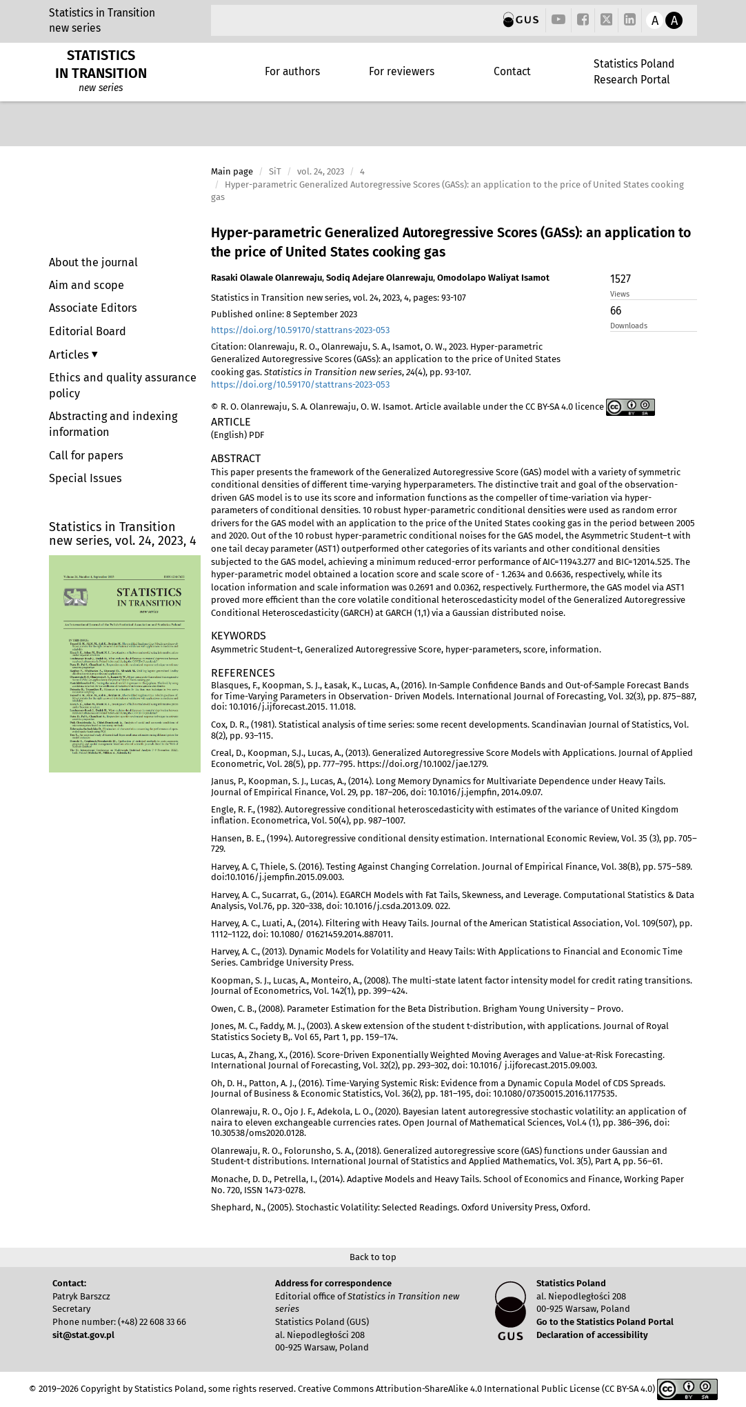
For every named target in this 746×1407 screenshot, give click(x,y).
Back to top (373, 1257)
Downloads (628, 325)
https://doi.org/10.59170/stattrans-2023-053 (300, 330)
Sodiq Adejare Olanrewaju (379, 277)
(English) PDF (237, 435)
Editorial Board (87, 331)
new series (75, 27)
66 (615, 310)
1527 (620, 279)
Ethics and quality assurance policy (122, 385)
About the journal (93, 262)
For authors (292, 71)
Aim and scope (86, 285)
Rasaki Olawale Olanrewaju (266, 277)
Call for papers (86, 455)
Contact (512, 71)
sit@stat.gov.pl (83, 1335)
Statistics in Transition (102, 12)
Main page (232, 171)
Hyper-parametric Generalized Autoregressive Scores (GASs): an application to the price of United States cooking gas (451, 242)
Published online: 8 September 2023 (284, 314)
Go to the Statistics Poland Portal (605, 1322)
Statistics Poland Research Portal (634, 71)
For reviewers (401, 71)
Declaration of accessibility (592, 1335)
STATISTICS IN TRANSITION (101, 64)
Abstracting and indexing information (113, 424)
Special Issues (85, 478)
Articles (70, 354)
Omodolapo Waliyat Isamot (493, 277)
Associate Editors (93, 308)
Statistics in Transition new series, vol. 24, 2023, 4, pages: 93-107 (338, 297)
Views (619, 294)
